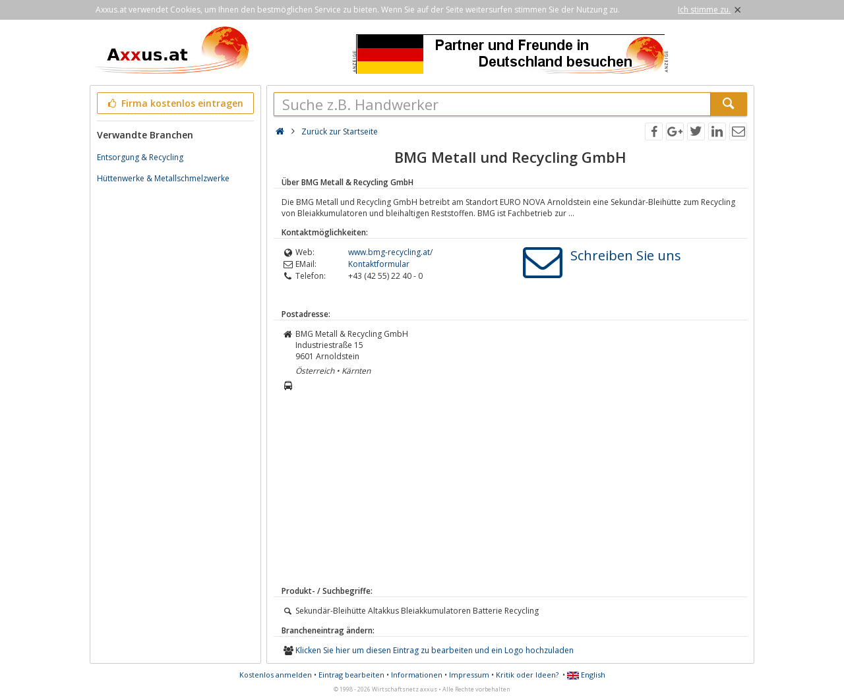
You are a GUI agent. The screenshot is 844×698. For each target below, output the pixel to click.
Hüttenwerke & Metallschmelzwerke (163, 178)
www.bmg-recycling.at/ (390, 252)
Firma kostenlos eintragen (174, 103)
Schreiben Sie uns (625, 255)
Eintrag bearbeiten (351, 675)
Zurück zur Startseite (339, 131)
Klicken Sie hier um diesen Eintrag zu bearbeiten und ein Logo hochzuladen (434, 650)
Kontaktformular (378, 264)
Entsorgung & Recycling (140, 157)
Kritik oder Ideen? (527, 675)
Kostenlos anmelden (275, 675)
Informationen (416, 675)
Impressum (469, 675)
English (586, 675)
